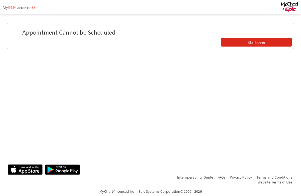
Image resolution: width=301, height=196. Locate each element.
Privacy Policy (241, 177)
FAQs (221, 177)
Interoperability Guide (195, 177)
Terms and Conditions (274, 177)
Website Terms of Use (275, 182)
